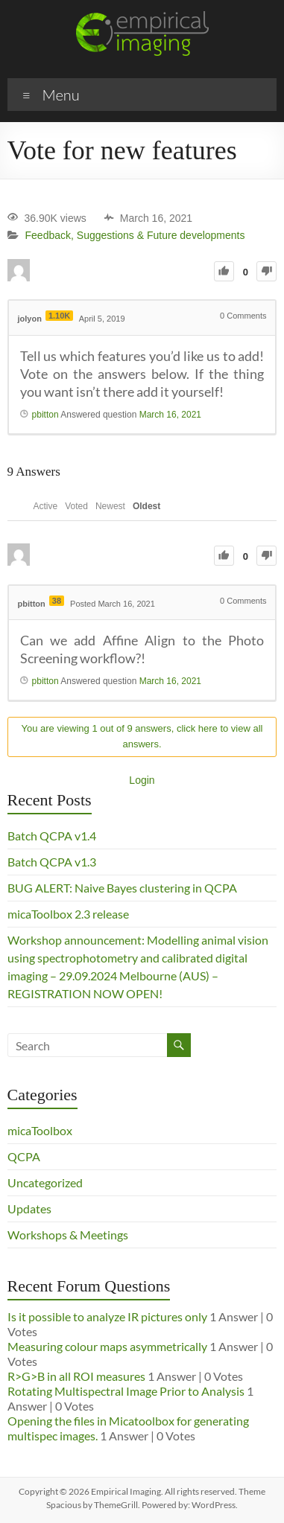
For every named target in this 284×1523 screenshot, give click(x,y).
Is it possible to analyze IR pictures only (107, 1316)
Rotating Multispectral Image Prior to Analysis (125, 1391)
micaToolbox (39, 1130)
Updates (29, 1208)
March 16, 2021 (170, 414)
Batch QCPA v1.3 (51, 862)
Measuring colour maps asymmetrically (107, 1346)
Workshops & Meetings (67, 1234)
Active (46, 506)
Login (141, 780)
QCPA (23, 1156)
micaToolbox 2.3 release (68, 914)
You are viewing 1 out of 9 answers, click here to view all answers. (142, 736)
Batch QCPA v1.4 (51, 835)
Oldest (146, 506)
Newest (110, 506)
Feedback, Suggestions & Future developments (135, 236)
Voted (76, 506)
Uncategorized (45, 1182)
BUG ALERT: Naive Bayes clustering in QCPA (122, 888)
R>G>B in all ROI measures (76, 1376)
